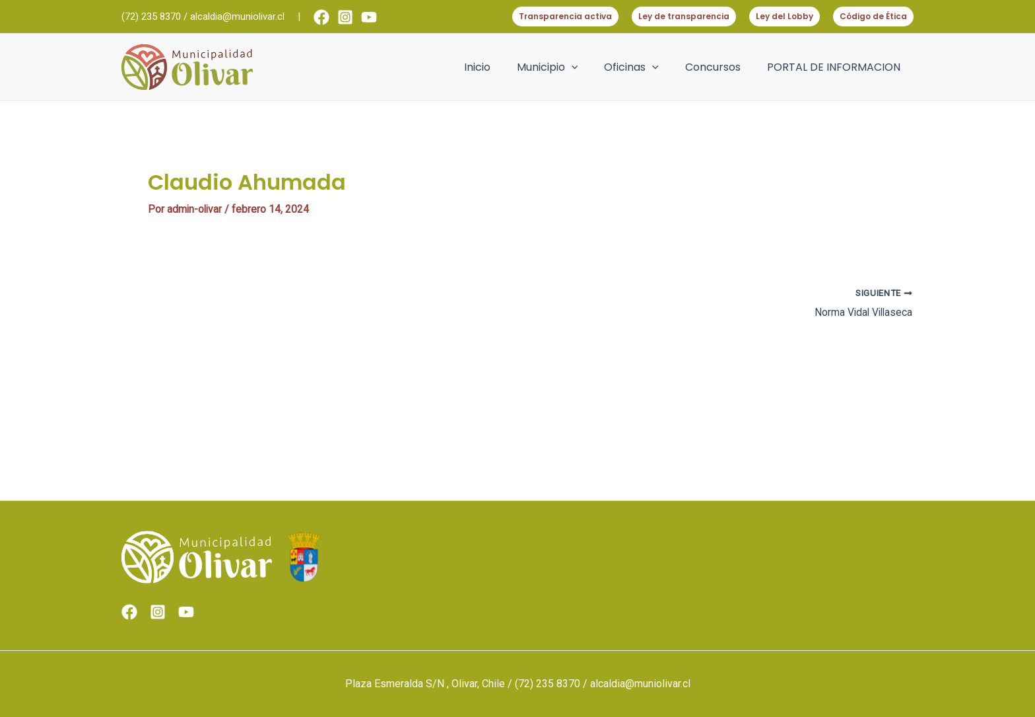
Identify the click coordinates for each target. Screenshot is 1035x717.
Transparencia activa (565, 16)
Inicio (501, 67)
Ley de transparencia (683, 16)
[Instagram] (345, 17)
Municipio (566, 67)
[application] (590, 67)
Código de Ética (873, 16)
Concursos (721, 67)
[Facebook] (321, 17)
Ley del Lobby (784, 16)
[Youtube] (369, 17)
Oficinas (644, 67)
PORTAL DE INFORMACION (836, 67)
